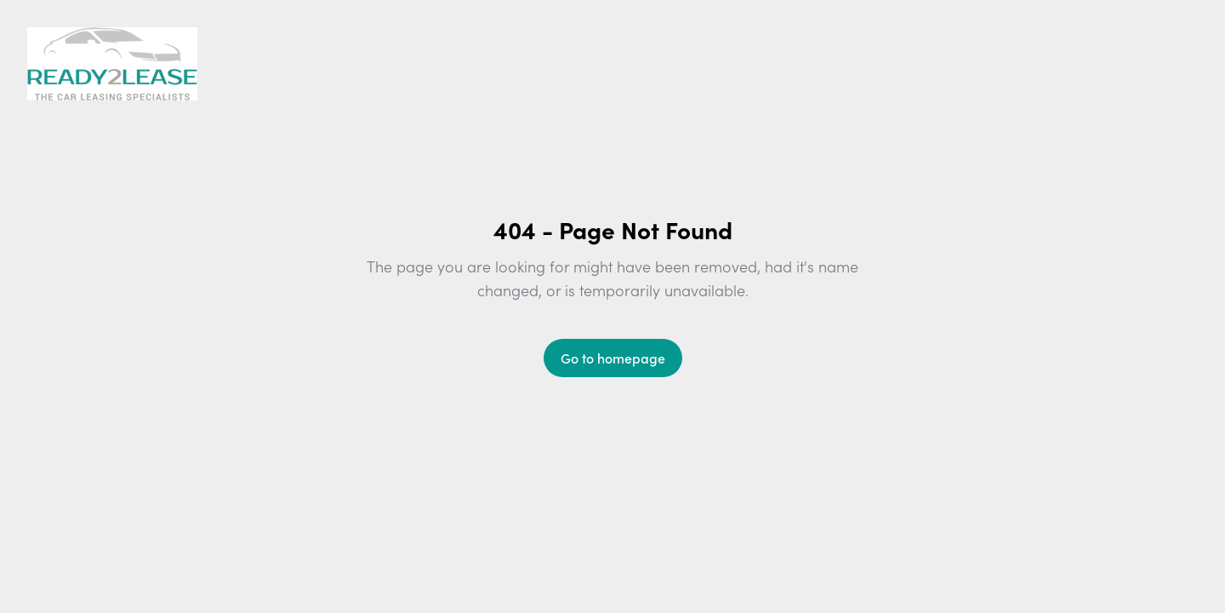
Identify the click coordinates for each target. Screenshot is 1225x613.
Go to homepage (613, 357)
